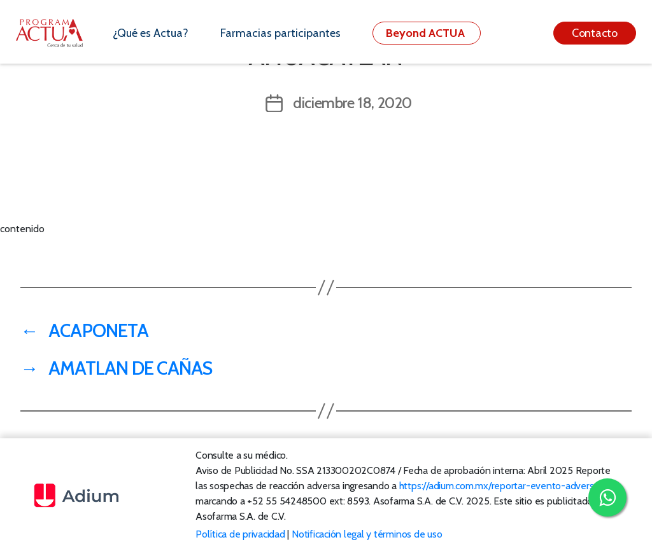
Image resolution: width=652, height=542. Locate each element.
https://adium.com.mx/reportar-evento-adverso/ (500, 486)
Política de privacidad (240, 534)
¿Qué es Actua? (150, 33)
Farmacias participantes (280, 33)
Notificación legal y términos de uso (367, 534)
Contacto (595, 33)
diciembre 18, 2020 (352, 103)
